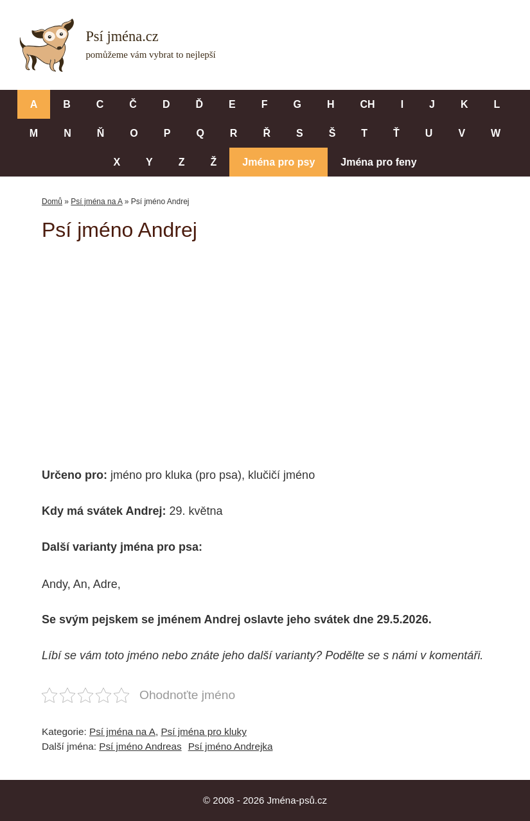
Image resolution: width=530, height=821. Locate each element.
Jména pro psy (278, 162)
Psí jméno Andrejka (230, 746)
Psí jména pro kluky (203, 731)
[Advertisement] (286, 345)
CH (367, 104)
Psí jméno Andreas (140, 746)
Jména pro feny (378, 162)
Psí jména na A (96, 201)
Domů (52, 201)
